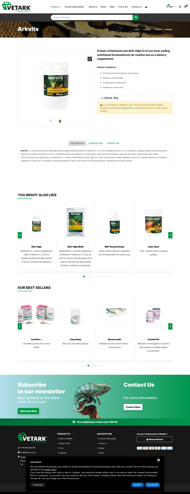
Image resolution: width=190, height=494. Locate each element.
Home (138, 29)
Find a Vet (123, 7)
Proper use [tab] (113, 143)
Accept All (152, 485)
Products (56, 7)
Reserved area (154, 439)
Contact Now (133, 407)
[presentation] (20, 235)
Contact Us (136, 7)
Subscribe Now (28, 411)
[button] (84, 276)
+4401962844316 (27, 448)
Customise (38, 485)
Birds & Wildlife (64, 439)
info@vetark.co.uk (129, 108)
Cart (171, 6)
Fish (60, 448)
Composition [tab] (96, 143)
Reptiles (159, 29)
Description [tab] (77, 143)
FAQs (112, 7)
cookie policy (51, 469)
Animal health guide (75, 7)
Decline (137, 485)
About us (93, 7)
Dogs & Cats (63, 443)
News (103, 7)
